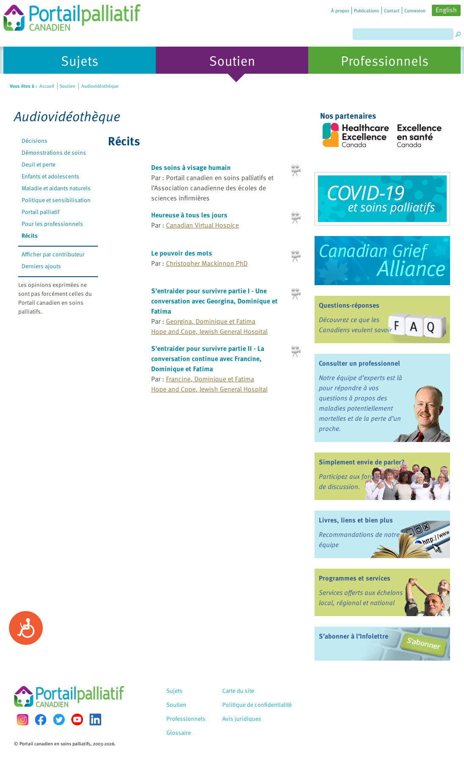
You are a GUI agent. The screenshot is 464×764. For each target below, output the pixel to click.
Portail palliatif (40, 211)
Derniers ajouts (41, 265)
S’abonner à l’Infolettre (353, 636)
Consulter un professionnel (359, 363)
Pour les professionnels (52, 223)
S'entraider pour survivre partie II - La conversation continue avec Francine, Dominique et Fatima (207, 358)
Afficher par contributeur (53, 254)
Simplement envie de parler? (362, 462)
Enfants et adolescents (50, 176)
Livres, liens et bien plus (356, 520)
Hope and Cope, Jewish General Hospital (209, 331)
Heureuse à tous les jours (189, 215)
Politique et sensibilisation (56, 199)
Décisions (34, 140)
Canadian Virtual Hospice (202, 225)
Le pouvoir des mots (181, 253)
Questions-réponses (349, 305)
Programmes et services (354, 578)
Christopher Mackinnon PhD (207, 263)
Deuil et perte (38, 164)
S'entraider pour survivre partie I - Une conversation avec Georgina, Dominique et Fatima (214, 301)
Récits (30, 235)
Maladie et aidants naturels (56, 187)
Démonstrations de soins (54, 152)
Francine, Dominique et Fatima (210, 379)
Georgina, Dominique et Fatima (210, 321)
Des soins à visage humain (191, 167)
